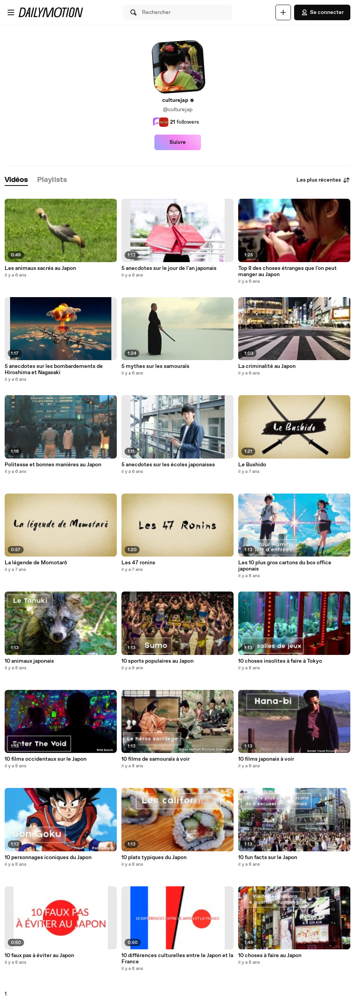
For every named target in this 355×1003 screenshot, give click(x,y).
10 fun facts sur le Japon (267, 857)
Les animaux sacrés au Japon (40, 268)
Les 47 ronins (138, 563)
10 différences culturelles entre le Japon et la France (177, 958)
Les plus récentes (323, 180)
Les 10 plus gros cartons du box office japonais (284, 566)
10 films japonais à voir (266, 759)
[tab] (16, 180)
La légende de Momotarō (36, 563)
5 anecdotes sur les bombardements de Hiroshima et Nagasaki (54, 369)
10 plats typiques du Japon (154, 857)
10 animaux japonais (29, 661)
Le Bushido (252, 465)
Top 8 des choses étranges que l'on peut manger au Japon (287, 271)
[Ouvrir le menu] (11, 12)
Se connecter (322, 12)
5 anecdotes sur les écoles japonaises (168, 465)
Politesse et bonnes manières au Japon (53, 465)
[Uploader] (283, 12)
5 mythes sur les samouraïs (155, 366)
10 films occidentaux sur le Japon (46, 759)
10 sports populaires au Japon (157, 661)
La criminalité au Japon (267, 366)
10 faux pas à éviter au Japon (39, 955)
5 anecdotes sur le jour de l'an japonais (168, 268)
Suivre (178, 142)
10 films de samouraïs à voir (155, 759)
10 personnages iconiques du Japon (48, 857)
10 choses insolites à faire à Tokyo (280, 661)
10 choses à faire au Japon (269, 955)
